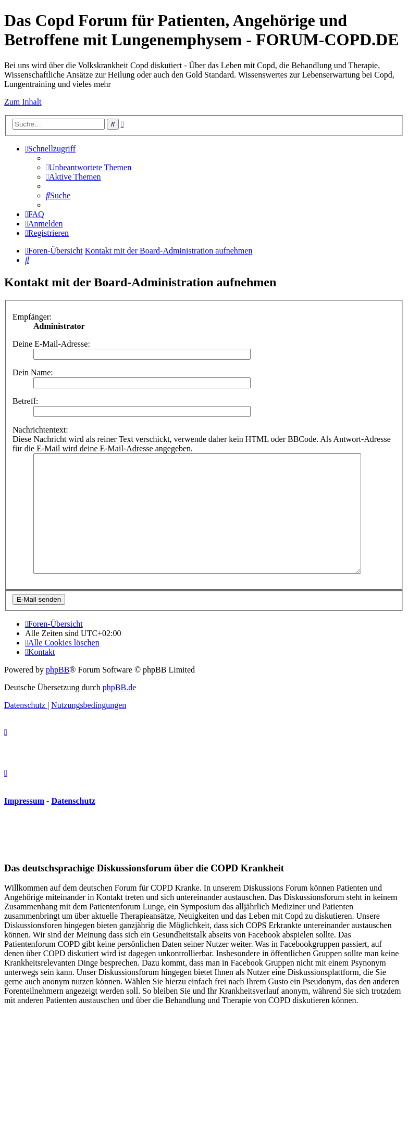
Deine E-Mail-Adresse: (51, 343)
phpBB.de (119, 710)
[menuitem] (88, 167)
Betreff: (25, 401)
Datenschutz (73, 824)
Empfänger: (32, 316)
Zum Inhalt (23, 101)
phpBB (57, 693)
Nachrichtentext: (40, 429)
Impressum (24, 824)
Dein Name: (33, 372)
